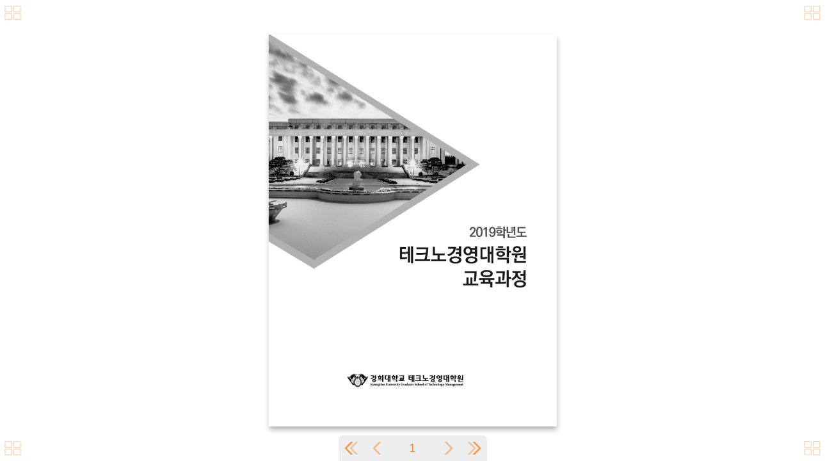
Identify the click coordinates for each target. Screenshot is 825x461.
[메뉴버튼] (13, 448)
